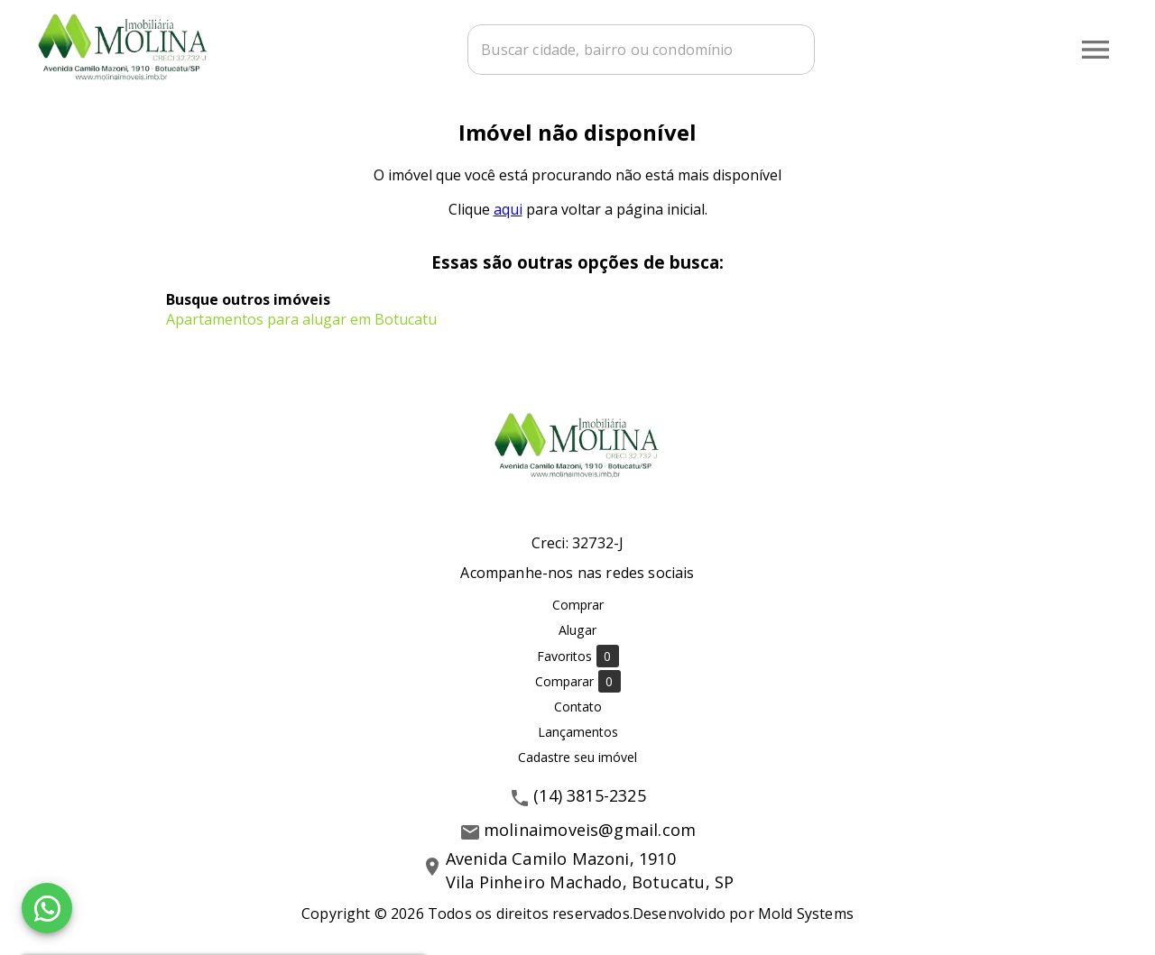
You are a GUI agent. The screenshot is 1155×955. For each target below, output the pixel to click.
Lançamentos (578, 731)
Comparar (578, 681)
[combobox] (641, 49)
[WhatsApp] (47, 908)
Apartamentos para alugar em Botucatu (301, 319)
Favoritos (578, 656)
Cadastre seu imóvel (577, 757)
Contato (578, 706)
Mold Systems (806, 913)
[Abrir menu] (1095, 49)
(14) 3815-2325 (589, 795)
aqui (508, 209)
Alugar (577, 629)
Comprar (578, 604)
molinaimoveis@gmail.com (590, 829)
